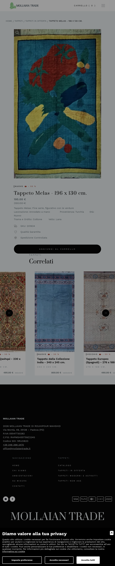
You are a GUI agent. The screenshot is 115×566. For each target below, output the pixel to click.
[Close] (112, 533)
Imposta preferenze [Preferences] (22, 560)
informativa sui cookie (13, 551)
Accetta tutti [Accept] (88, 560)
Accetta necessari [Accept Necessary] (59, 560)
